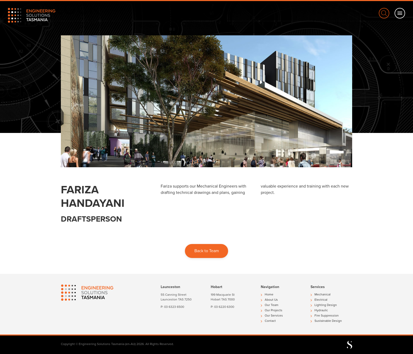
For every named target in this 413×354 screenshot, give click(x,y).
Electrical (319, 300)
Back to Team (206, 250)
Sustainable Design (326, 321)
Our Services (272, 315)
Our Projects (271, 310)
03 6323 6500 (174, 307)
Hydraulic (319, 310)
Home (267, 294)
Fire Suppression (325, 315)
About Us (269, 300)
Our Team (269, 305)
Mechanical (321, 294)
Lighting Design (324, 305)
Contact (268, 321)
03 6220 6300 (224, 307)
